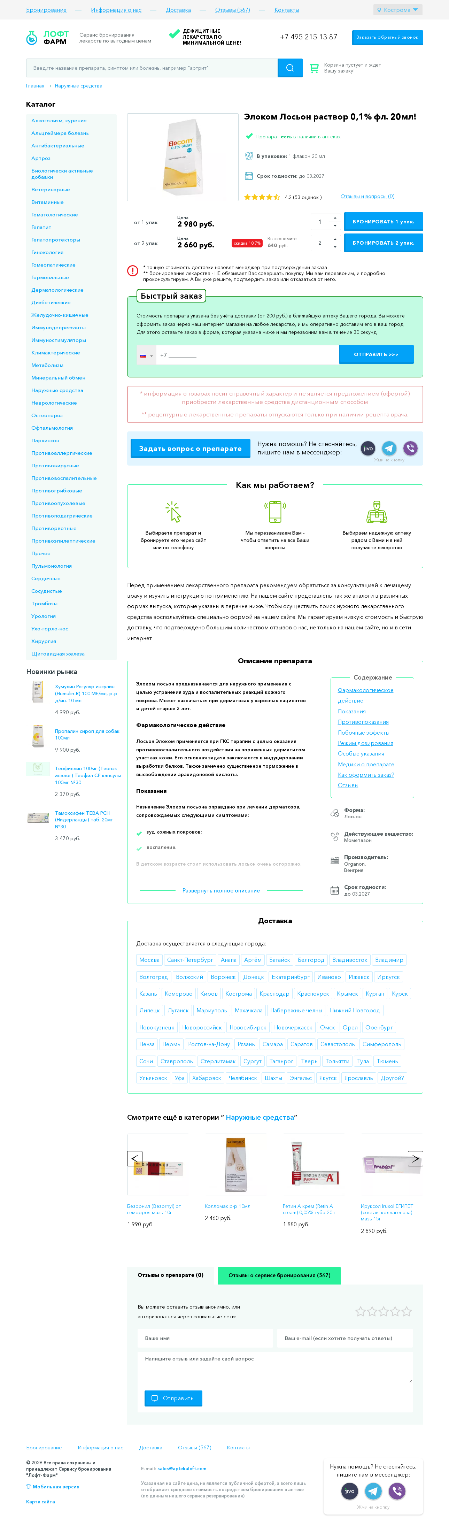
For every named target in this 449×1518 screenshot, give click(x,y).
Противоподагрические (62, 515)
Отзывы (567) (232, 10)
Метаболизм (47, 365)
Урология (43, 616)
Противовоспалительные (64, 478)
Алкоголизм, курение (59, 120)
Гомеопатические (53, 264)
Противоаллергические (61, 453)
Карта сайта (40, 1501)
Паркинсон (45, 440)
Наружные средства (78, 86)
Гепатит (41, 227)
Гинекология (47, 252)
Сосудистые (46, 591)
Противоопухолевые (58, 503)
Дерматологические (57, 289)
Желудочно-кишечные (59, 315)
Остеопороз (47, 415)
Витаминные (47, 202)
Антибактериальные (57, 145)
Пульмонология (51, 565)
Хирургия (43, 641)
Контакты (286, 10)
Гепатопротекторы (55, 239)
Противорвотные (54, 528)
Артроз (41, 158)
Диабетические (51, 302)
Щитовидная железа (58, 653)
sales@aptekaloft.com (181, 1468)
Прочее (41, 553)
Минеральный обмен (58, 377)
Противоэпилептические (63, 540)
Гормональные (50, 277)
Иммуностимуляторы (58, 340)
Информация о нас (116, 10)
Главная (35, 86)
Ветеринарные (50, 189)
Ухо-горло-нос (49, 628)
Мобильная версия (56, 1487)
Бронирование (46, 10)
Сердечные (46, 578)
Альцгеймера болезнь (60, 133)
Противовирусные (55, 465)
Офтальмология (52, 427)
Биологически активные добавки (62, 173)
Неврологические (54, 402)
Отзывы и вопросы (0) (367, 196)
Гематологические (54, 214)
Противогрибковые (56, 490)
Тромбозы (44, 603)
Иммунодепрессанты (58, 327)
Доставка (178, 10)
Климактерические (55, 352)
